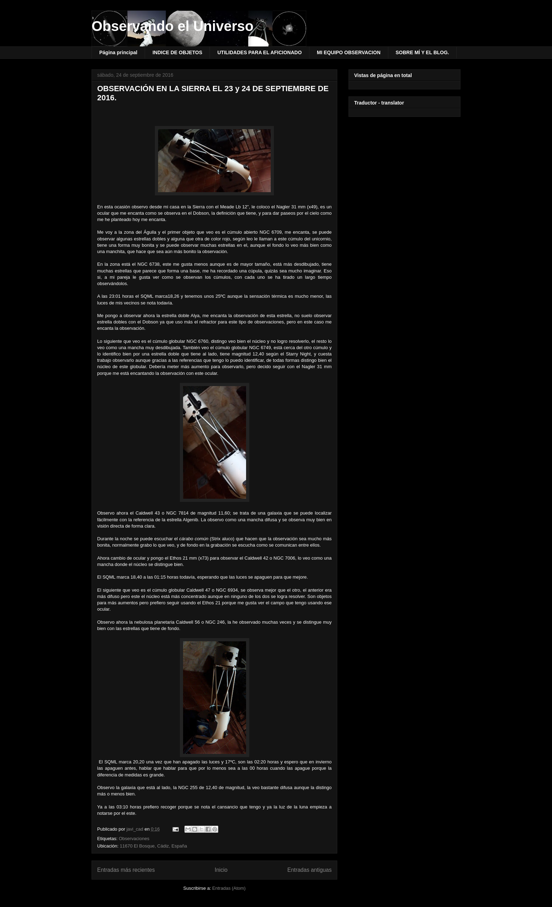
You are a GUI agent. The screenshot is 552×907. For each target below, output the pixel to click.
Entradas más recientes (126, 870)
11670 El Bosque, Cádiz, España (153, 846)
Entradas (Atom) (229, 888)
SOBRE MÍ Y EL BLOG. (422, 52)
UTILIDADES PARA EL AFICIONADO (259, 52)
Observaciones (134, 838)
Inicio (221, 870)
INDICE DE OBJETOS (177, 52)
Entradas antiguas (309, 870)
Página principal (118, 52)
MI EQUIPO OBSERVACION (349, 52)
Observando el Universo (172, 26)
